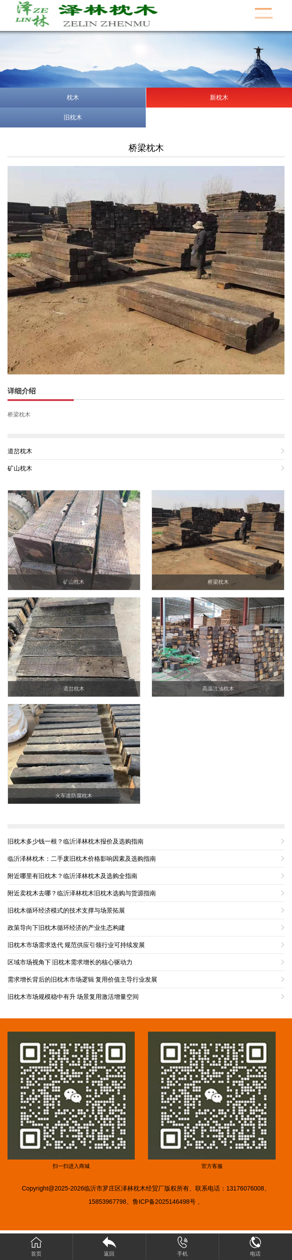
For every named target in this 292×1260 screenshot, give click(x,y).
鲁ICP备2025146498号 (164, 1201)
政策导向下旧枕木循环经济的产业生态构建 (66, 927)
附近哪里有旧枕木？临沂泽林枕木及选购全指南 (72, 875)
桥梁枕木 (146, 148)
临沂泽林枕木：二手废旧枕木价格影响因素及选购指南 (82, 858)
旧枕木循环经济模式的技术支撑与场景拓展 (66, 910)
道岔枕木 (20, 451)
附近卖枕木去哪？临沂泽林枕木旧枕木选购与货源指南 (82, 893)
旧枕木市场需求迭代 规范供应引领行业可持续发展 (76, 944)
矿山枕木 (20, 468)
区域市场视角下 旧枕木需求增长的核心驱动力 (70, 962)
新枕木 (219, 97)
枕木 (73, 97)
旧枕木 (73, 117)
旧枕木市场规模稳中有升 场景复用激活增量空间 (73, 996)
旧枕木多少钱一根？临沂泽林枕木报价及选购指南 (76, 841)
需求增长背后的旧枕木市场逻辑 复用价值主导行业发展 (83, 979)
